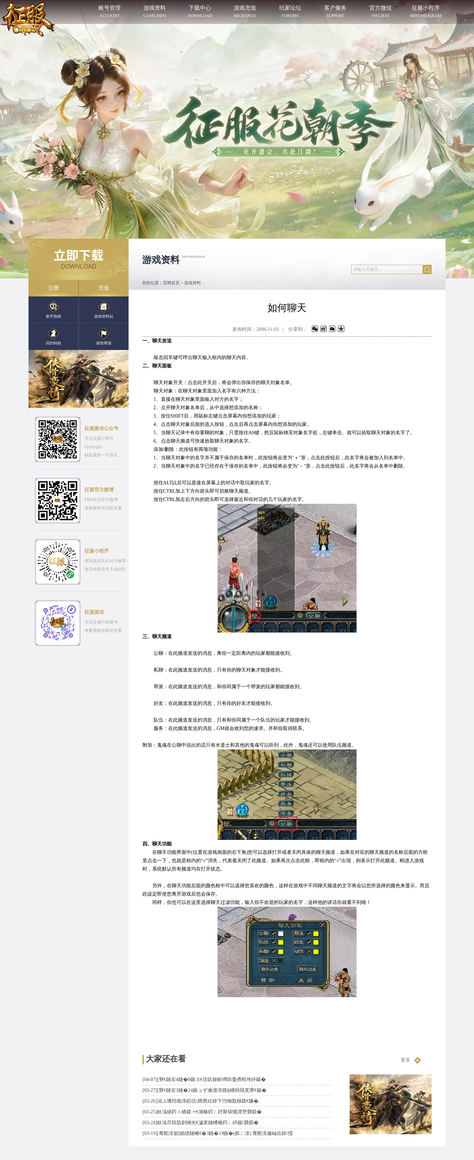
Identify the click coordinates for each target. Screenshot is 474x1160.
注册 (53, 288)
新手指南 (53, 309)
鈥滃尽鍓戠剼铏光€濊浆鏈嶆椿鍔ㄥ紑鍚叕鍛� (200, 1122)
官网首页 (171, 282)
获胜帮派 (104, 336)
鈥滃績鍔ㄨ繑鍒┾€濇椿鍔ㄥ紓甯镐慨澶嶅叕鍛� (202, 1111)
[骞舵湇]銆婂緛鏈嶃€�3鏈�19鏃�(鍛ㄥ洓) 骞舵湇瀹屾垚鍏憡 (217, 1133)
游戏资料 (192, 282)
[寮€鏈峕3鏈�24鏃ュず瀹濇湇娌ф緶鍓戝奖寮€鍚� (204, 1090)
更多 (411, 1060)
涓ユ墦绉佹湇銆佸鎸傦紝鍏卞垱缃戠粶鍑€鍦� (200, 1101)
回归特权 (53, 336)
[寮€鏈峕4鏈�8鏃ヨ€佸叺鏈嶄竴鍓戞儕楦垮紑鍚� (204, 1079)
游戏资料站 (103, 309)
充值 (103, 288)
